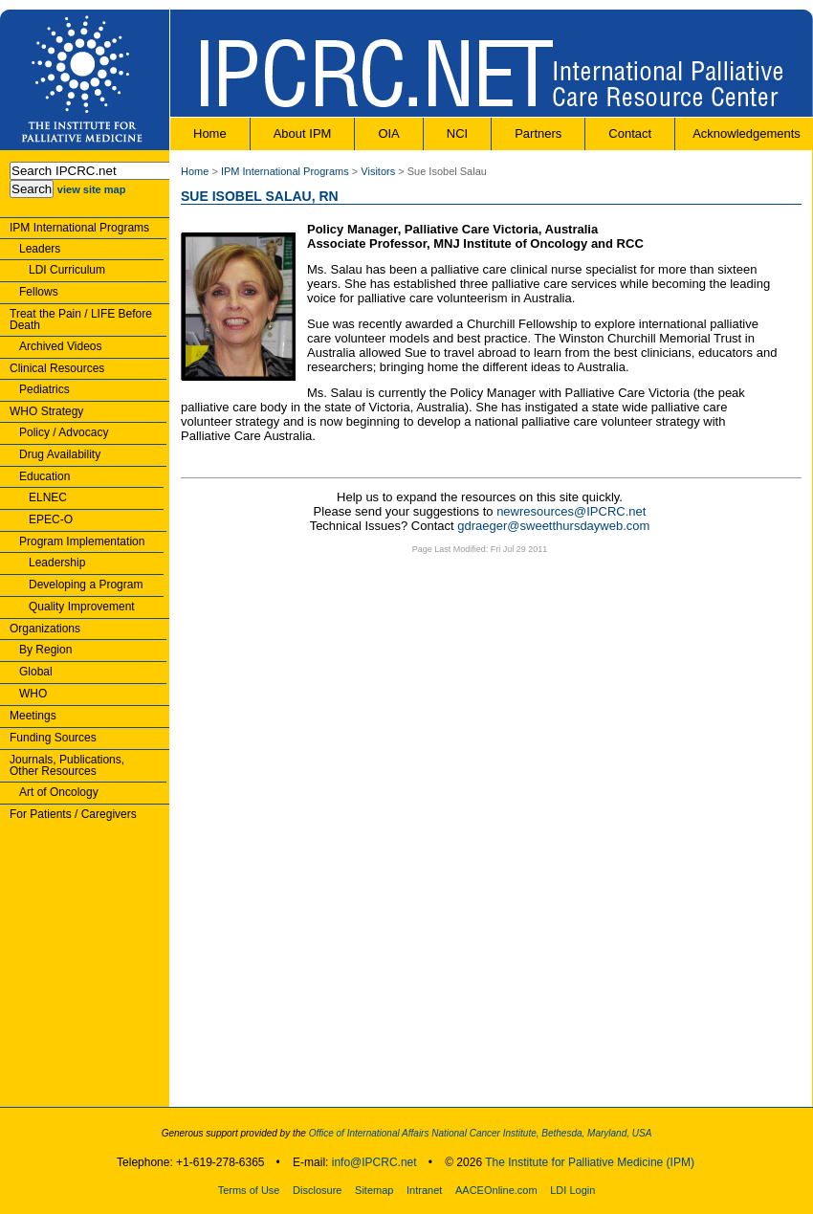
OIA (388, 133)
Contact (629, 133)
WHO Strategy (46, 411)
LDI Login (572, 1190)
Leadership (57, 562)
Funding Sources (53, 737)
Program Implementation (81, 541)
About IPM (303, 133)
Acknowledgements (746, 133)
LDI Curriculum (67, 270)
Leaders (39, 248)
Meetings (33, 715)
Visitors (378, 171)
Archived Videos (60, 346)
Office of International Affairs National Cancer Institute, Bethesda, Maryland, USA (478, 1133)
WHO (33, 693)
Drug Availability (59, 454)
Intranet (424, 1190)
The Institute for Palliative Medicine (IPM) (589, 1162)
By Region (45, 649)
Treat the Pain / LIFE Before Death (81, 319)
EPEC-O (51, 519)
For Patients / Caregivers (73, 814)
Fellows (38, 292)
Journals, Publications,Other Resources (67, 765)
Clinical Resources (57, 368)
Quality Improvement (82, 606)
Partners (538, 133)
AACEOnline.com (496, 1190)
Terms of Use (249, 1190)
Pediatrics (44, 389)
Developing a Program (86, 584)
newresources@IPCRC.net (571, 511)
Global (36, 671)
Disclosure (317, 1190)
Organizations (45, 628)
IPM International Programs (79, 227)
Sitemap (374, 1190)
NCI (457, 133)
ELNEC (48, 497)
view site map (91, 189)
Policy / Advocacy (63, 432)
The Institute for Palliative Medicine (84, 80)
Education (44, 476)
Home (210, 133)
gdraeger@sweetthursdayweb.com (553, 526)
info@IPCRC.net (374, 1162)
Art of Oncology (59, 792)
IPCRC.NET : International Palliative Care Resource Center (491, 63)
